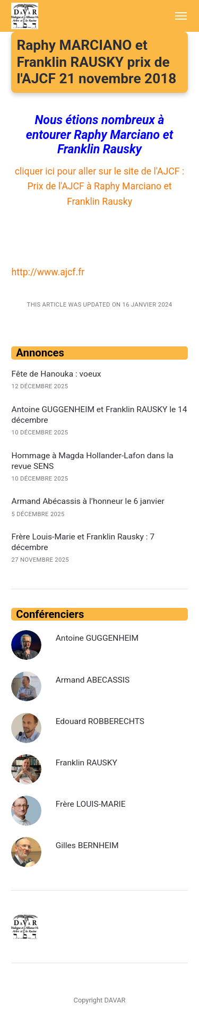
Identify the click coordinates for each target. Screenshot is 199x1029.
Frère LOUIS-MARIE (91, 804)
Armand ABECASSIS (93, 680)
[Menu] (175, 16)
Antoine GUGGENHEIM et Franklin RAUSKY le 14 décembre (99, 415)
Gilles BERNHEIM (87, 845)
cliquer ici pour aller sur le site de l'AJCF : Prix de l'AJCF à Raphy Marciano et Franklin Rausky (99, 186)
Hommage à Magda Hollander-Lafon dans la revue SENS (92, 461)
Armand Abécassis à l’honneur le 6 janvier (87, 501)
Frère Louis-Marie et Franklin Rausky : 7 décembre (82, 542)
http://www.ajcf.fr (47, 272)
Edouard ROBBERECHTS (100, 721)
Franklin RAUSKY (86, 763)
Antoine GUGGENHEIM (97, 638)
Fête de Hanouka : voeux (56, 374)
